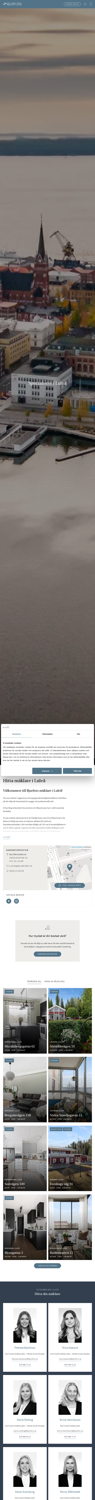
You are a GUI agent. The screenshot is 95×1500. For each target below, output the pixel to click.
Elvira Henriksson (70, 1419)
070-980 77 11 (70, 1436)
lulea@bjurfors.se (21, 866)
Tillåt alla (77, 771)
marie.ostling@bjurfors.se (24, 1431)
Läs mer (6, 837)
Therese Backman (25, 1347)
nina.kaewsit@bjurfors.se (70, 1359)
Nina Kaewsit (70, 1347)
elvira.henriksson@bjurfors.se (70, 1431)
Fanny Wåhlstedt (70, 1491)
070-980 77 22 (25, 1364)
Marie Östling (25, 1419)
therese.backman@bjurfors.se (25, 1359)
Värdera (72, 4)
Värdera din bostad (47, 954)
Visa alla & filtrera (47, 1266)
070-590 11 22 (70, 1364)
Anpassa (47, 771)
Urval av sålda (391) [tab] (54, 981)
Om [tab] (78, 734)
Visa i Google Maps (67, 886)
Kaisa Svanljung (25, 1491)
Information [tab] (47, 734)
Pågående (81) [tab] (34, 981)
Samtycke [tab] (16, 734)
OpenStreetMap (77, 847)
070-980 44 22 (25, 1436)
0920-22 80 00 (17, 871)
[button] (69, 867)
